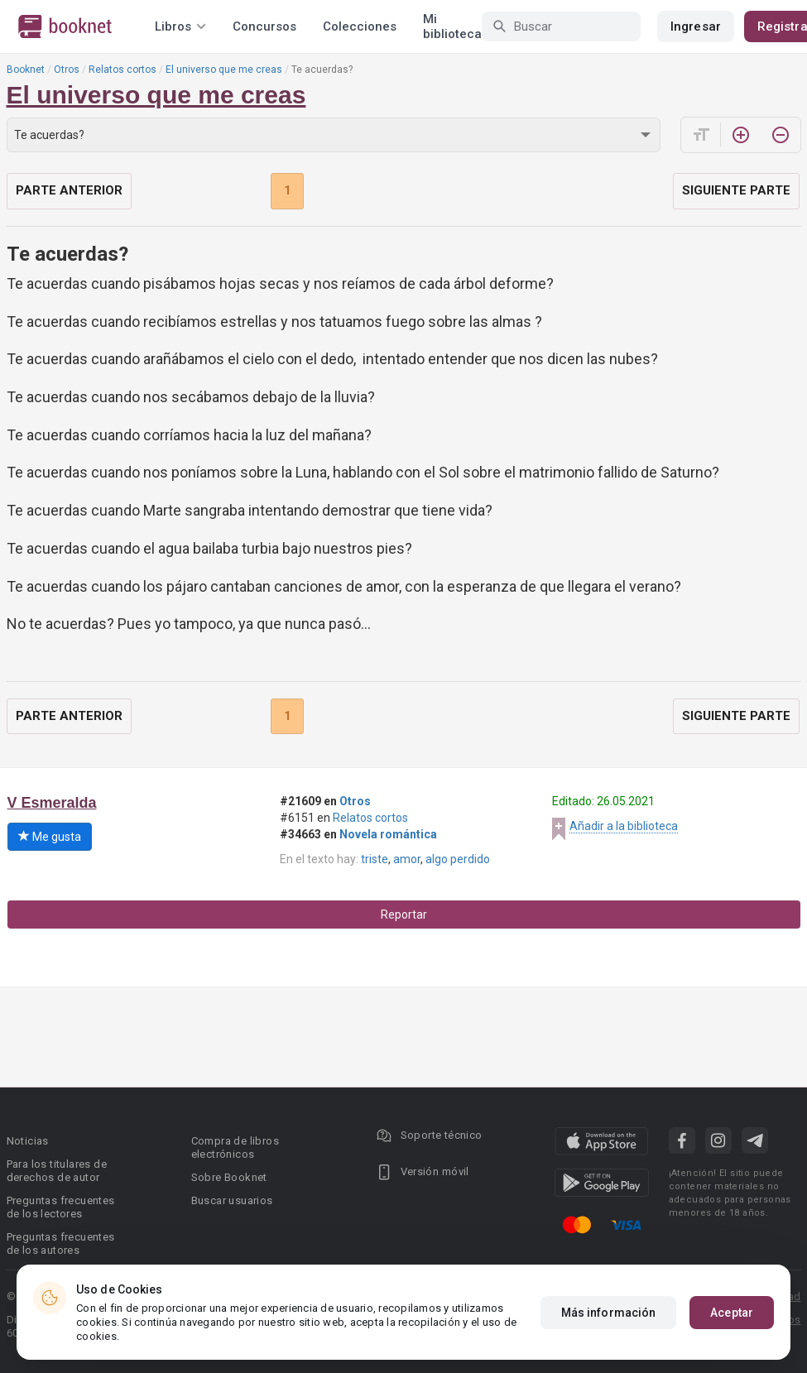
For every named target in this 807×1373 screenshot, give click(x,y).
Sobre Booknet (229, 1177)
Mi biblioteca (452, 26)
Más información (608, 1312)
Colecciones (359, 26)
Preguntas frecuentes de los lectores (61, 1207)
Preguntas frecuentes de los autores (61, 1243)
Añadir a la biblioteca (623, 826)
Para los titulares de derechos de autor (57, 1170)
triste (374, 859)
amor (406, 859)
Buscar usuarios (232, 1200)
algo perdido (457, 859)
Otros (66, 69)
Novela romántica (388, 834)
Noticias (28, 1141)
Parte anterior (69, 190)
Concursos (264, 26)
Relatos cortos (122, 69)
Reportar (404, 914)
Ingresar (695, 26)
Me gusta (49, 836)
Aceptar (731, 1312)
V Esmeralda (52, 803)
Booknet (26, 69)
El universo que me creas (224, 69)
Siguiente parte (736, 190)
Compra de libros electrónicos (235, 1147)
